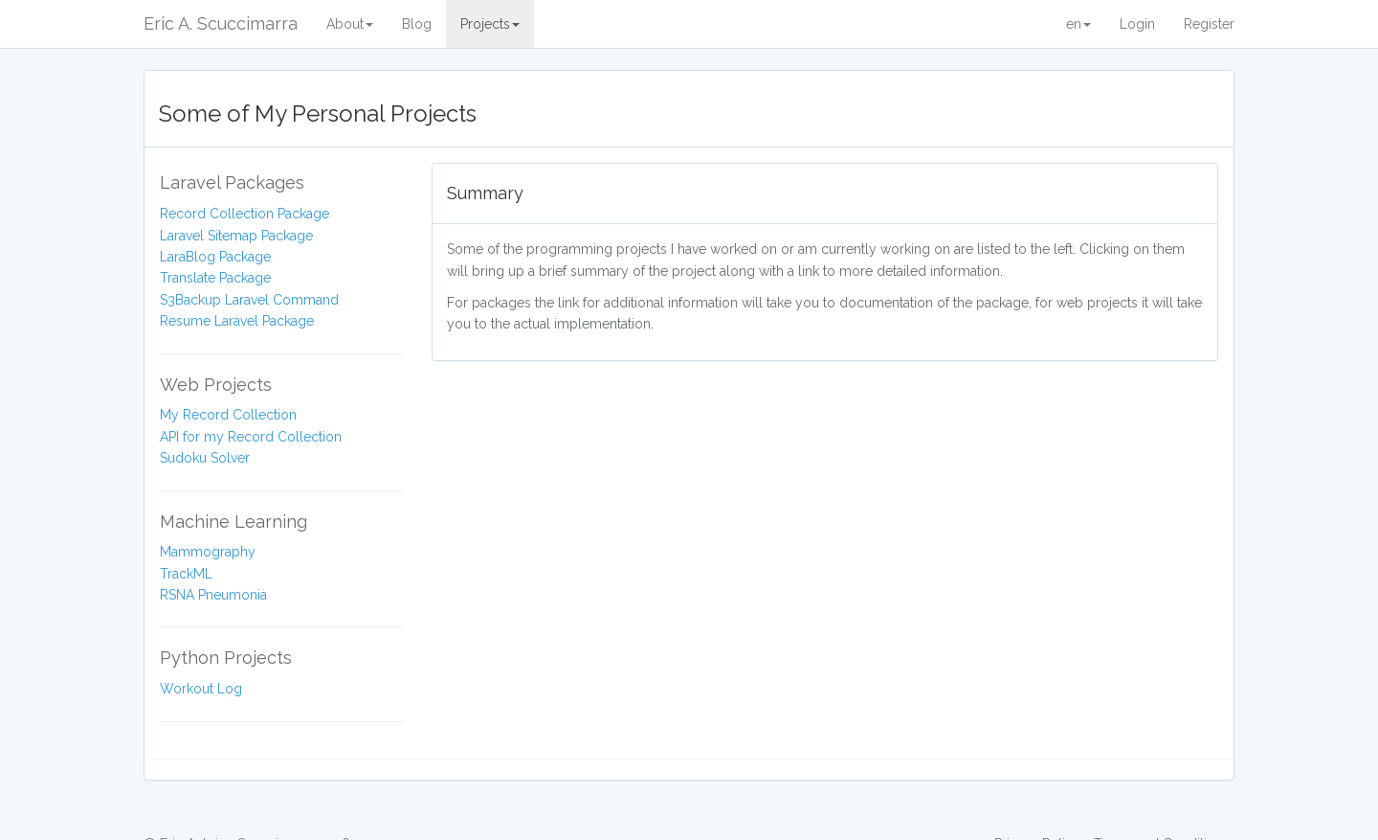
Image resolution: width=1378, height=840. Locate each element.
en (1078, 24)
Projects (490, 24)
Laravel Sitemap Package (236, 235)
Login (1137, 24)
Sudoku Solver (205, 457)
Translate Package (215, 277)
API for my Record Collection (251, 436)
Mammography (208, 551)
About (349, 24)
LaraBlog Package (215, 256)
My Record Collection (228, 414)
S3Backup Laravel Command (249, 299)
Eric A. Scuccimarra (221, 23)
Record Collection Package (244, 213)
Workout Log (201, 688)
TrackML (186, 573)
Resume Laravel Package (237, 321)
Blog (417, 24)
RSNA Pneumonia (213, 594)
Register (1209, 24)
